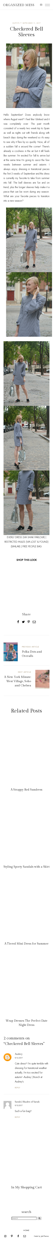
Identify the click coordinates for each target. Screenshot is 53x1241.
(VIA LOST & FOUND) (37, 542)
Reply (17, 1087)
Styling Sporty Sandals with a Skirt (26, 866)
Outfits (16, 23)
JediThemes (45, 1236)
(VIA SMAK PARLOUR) (34, 537)
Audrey (18, 1054)
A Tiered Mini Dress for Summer (27, 943)
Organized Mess (18, 5)
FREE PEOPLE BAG (32, 546)
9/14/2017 (19, 1058)
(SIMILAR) (15, 546)
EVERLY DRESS (15, 537)
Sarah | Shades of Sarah (27, 1102)
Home (26, 1230)
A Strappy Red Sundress (26, 789)
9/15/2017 (18, 1105)
